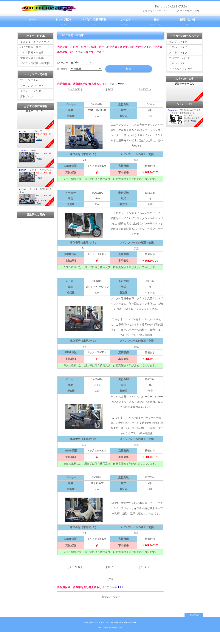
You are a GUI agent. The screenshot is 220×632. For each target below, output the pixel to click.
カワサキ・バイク (179, 58)
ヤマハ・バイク (178, 47)
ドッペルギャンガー (181, 68)
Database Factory (110, 596)
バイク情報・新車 (30, 47)
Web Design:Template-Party (110, 627)
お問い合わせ (187, 22)
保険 (156, 22)
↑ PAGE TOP (194, 615)
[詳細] (149, 335)
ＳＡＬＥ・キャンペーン (34, 41)
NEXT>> (146, 89)
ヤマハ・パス (177, 63)
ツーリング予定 (29, 80)
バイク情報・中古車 (32, 52)
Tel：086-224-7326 (171, 6)
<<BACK (74, 89)
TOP (110, 89)
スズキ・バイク (178, 52)
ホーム (32, 22)
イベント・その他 (30, 91)
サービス (125, 22)
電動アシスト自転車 (32, 58)
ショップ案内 (63, 22)
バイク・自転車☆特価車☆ (36, 63)
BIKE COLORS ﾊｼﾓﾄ (108, 622)
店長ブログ (26, 96)
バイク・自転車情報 (94, 22)
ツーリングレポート (32, 85)
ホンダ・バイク (178, 41)
